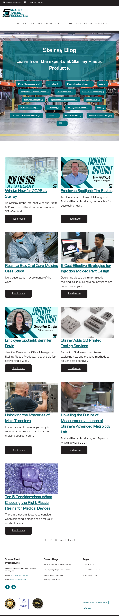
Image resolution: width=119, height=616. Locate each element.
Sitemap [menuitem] (87, 608)
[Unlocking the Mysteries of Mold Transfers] (31, 397)
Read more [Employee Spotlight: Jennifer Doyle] (18, 368)
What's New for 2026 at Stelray (57, 564)
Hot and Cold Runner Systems (26, 115)
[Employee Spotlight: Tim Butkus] (87, 172)
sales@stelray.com (12, 2)
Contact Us (101, 24)
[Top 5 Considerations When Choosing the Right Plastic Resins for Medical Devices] (31, 478)
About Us (27, 24)
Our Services (43, 24)
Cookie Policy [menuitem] (101, 602)
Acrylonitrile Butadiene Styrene (35, 92)
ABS (102, 84)
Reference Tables (72, 24)
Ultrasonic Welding (29, 107)
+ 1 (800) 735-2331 (20, 575)
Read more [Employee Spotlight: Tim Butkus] (74, 218)
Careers (88, 24)
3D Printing (53, 107)
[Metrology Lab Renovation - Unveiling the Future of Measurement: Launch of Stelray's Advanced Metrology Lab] (87, 397)
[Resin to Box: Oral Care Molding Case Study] (31, 247)
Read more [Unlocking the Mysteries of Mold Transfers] (18, 450)
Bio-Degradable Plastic (78, 107)
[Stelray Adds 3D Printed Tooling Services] (87, 322)
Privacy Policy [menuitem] (88, 602)
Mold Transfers (73, 115)
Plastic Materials (65, 92)
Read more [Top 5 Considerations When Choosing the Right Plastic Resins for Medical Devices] (18, 530)
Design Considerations (29, 84)
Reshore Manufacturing (100, 115)
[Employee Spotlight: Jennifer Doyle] (31, 322)
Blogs (58, 24)
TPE (62, 123)
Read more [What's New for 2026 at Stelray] (18, 218)
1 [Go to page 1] (45, 540)
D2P (100, 107)
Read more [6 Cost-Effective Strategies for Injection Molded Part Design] (74, 293)
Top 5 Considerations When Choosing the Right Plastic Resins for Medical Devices (28, 503)
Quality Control (91, 575)
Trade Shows (93, 100)
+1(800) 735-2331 (34, 2)
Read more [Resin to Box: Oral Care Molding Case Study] (18, 293)
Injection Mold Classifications (64, 100)
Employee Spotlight (33, 100)
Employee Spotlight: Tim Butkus (86, 190)
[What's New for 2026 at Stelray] (31, 172)
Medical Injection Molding (79, 84)
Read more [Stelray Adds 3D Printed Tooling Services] (74, 368)
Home (17, 24)
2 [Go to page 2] (51, 540)
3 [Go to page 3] (56, 540)
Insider (53, 115)
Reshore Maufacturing (93, 92)
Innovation (53, 84)
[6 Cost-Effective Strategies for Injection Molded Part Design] (87, 247)
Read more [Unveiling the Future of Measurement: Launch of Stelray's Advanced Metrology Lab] (74, 450)
